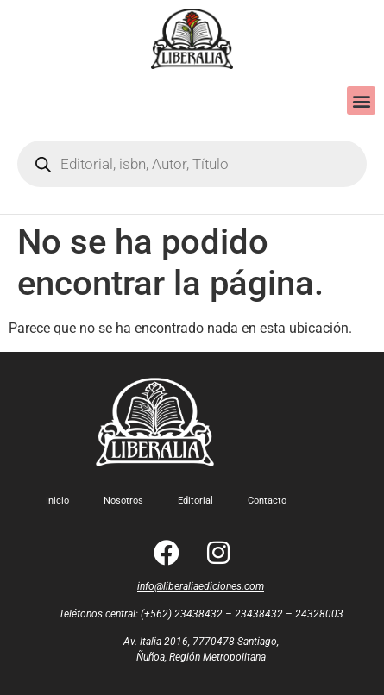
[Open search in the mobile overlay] (192, 164)
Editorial (195, 500)
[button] (361, 100)
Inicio (57, 500)
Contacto (267, 500)
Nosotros (123, 500)
